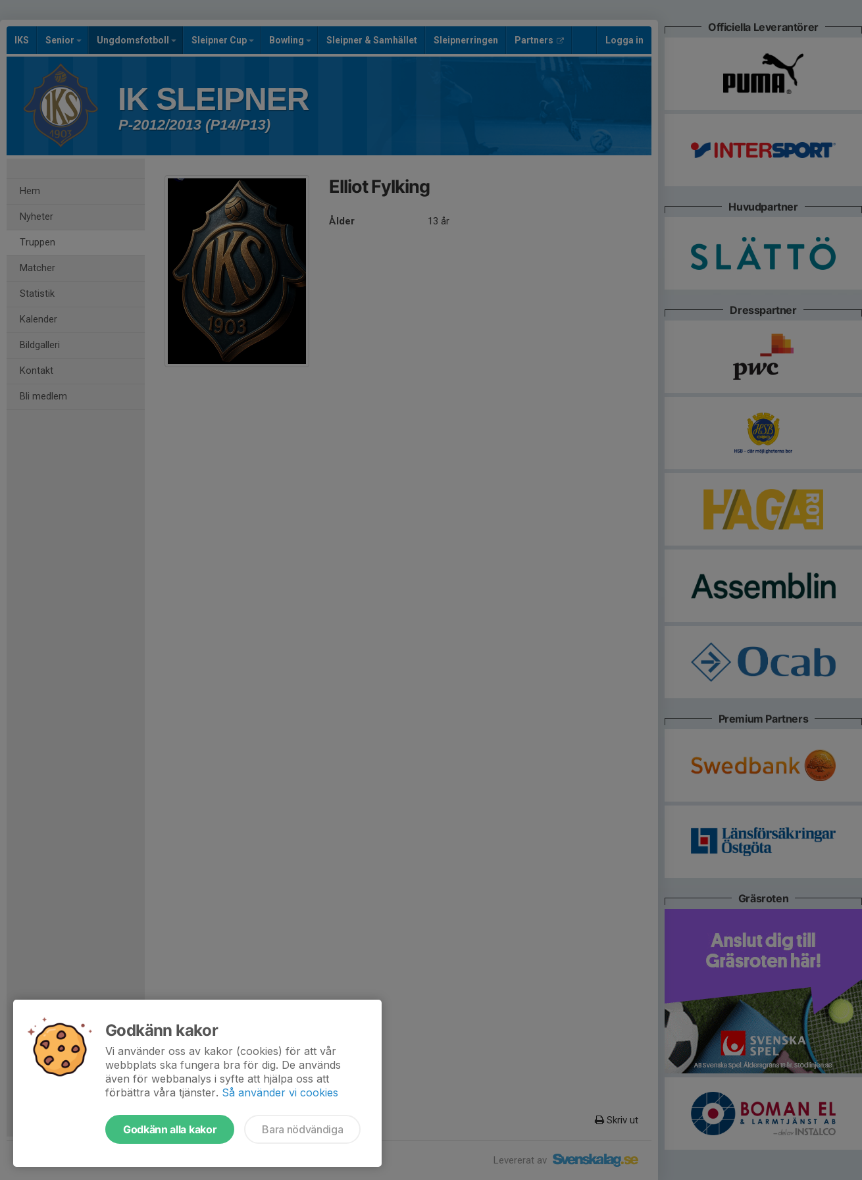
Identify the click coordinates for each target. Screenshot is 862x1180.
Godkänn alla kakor (169, 1129)
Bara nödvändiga (302, 1129)
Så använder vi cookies (280, 1092)
